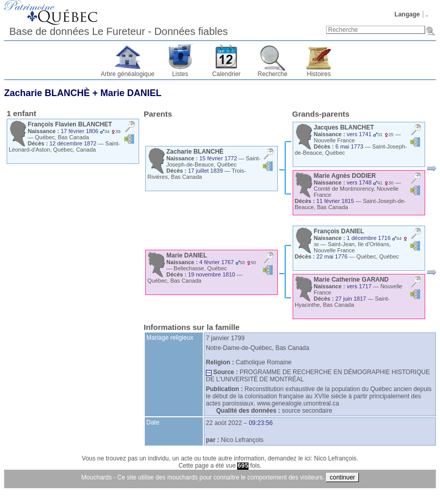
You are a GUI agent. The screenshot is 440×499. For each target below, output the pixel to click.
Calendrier (226, 74)
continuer (342, 477)
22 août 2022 (224, 423)
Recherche (273, 74)
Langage (406, 14)
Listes (180, 74)
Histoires (319, 74)
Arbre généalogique (128, 74)
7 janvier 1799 (225, 338)
